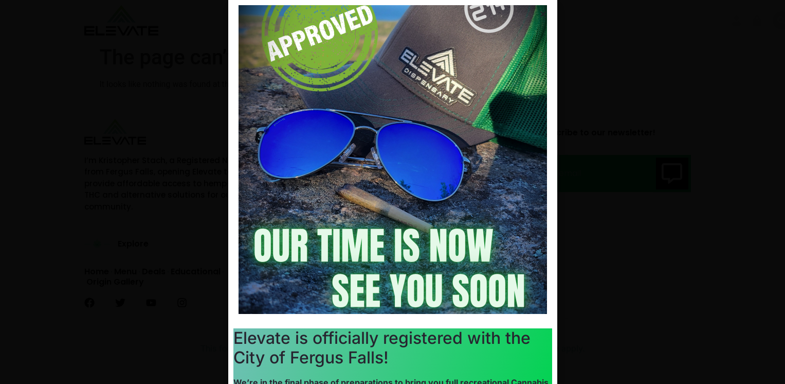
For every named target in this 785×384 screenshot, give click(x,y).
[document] (392, 192)
